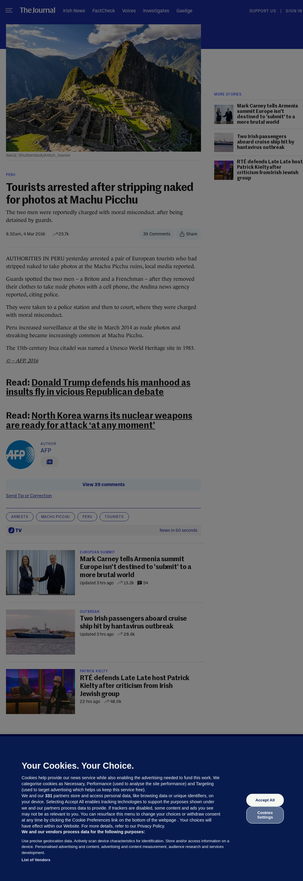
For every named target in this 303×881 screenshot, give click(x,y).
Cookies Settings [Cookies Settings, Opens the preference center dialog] (265, 814)
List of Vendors (36, 860)
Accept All (264, 800)
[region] (151, 808)
